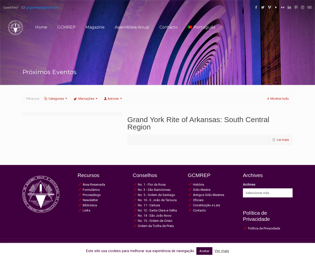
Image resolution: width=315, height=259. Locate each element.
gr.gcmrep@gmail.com (42, 7)
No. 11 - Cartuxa (149, 205)
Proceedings (92, 195)
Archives (249, 184)
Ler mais (283, 140)
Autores (113, 98)
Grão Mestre (201, 190)
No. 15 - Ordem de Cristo (155, 221)
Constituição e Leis (206, 205)
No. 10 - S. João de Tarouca (157, 200)
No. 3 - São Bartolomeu (154, 190)
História (198, 184)
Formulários (91, 190)
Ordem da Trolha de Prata (156, 226)
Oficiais (198, 200)
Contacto (199, 210)
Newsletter (90, 200)
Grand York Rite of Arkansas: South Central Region (198, 123)
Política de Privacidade (264, 228)
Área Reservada (94, 184)
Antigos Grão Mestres (208, 195)
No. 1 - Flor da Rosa (152, 184)
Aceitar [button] (204, 251)
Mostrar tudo (277, 98)
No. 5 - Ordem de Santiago (156, 195)
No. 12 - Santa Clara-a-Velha (157, 210)
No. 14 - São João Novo (155, 215)
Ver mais (222, 251)
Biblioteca (90, 205)
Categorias (55, 98)
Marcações (86, 98)
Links (86, 210)
